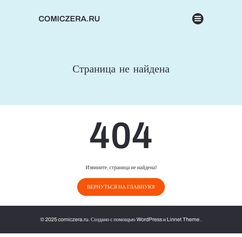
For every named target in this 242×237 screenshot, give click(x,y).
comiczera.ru (69, 18)
